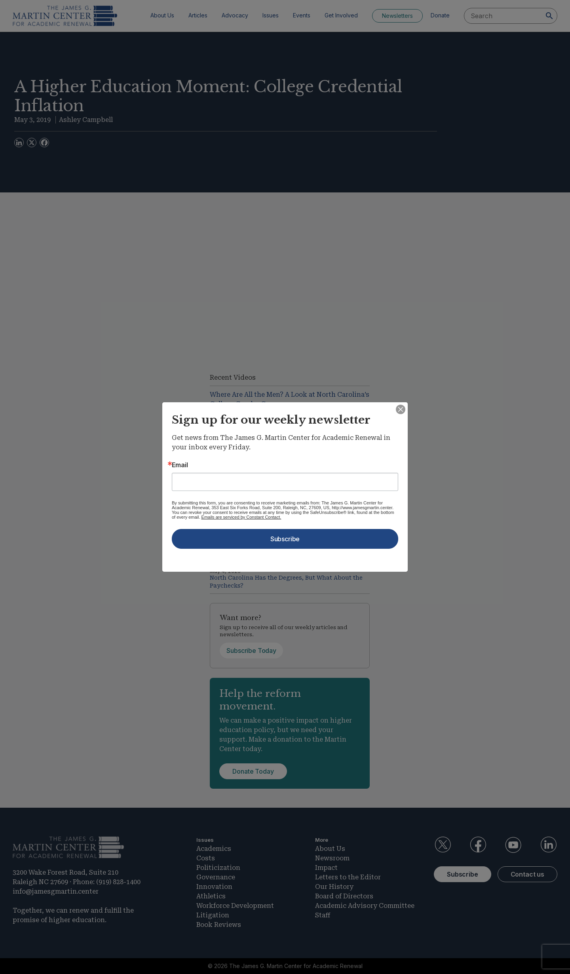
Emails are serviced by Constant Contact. (241, 517)
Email (180, 465)
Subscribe (285, 539)
